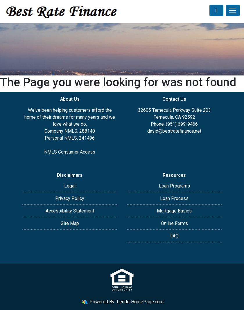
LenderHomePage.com (140, 301)
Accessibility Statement (70, 211)
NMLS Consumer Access (69, 152)
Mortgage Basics (174, 211)
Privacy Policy (69, 198)
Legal (70, 186)
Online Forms (174, 223)
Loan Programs (174, 186)
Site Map (70, 223)
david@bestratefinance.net (174, 131)
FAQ (174, 236)
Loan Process (174, 198)
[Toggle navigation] (233, 10)
